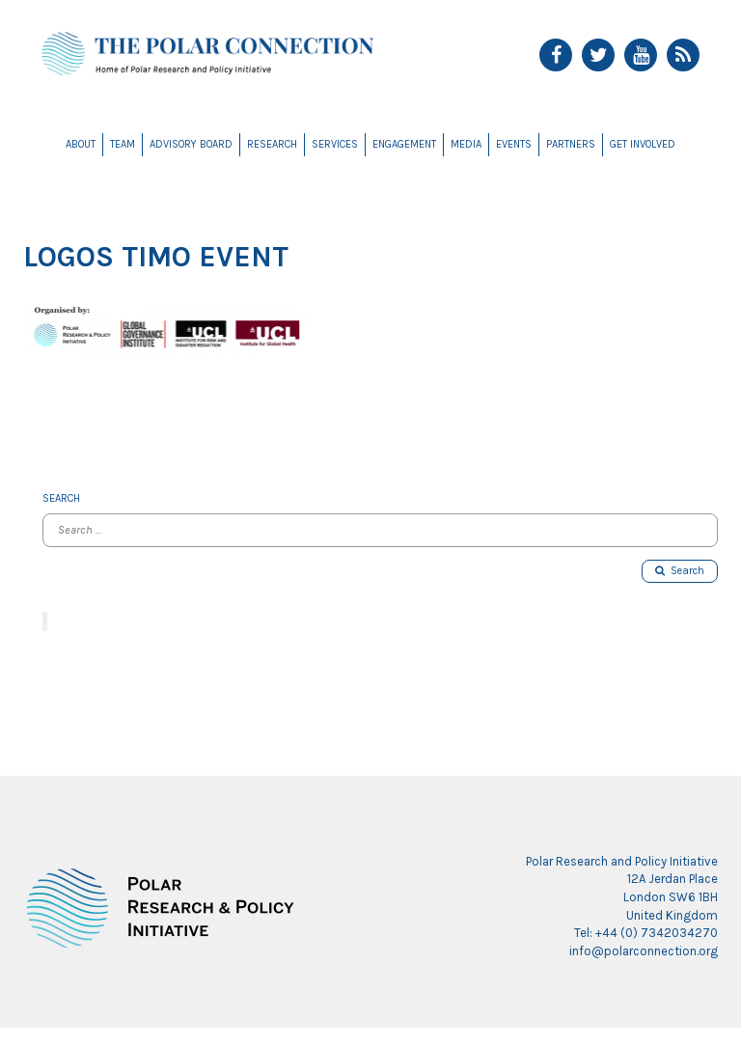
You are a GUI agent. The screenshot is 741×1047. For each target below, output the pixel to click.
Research (272, 144)
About (81, 144)
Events (514, 144)
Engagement (404, 144)
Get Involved (642, 144)
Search (679, 571)
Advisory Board (191, 144)
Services (335, 144)
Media (466, 144)
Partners (570, 144)
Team (122, 144)
